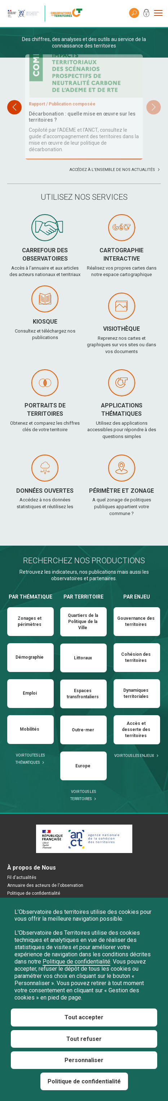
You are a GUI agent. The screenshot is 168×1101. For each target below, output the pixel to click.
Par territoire (83, 633)
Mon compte (146, 14)
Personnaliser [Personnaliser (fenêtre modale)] (84, 1060)
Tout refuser (84, 1038)
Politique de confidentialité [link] (84, 1081)
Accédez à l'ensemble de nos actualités (112, 205)
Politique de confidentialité (76, 961)
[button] (153, 125)
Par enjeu (136, 633)
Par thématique (30, 633)
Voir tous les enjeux (134, 792)
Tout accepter (84, 1017)
